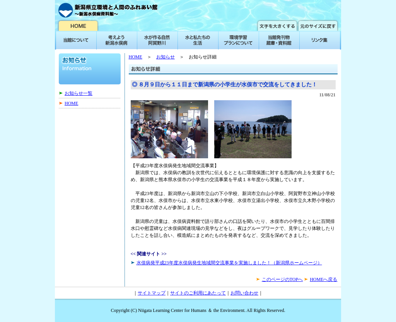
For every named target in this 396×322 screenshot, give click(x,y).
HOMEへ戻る (323, 279)
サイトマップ (152, 293)
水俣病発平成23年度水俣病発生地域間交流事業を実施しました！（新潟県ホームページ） (229, 262)
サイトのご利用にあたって (198, 293)
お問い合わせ (244, 293)
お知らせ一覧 (78, 93)
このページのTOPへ (282, 279)
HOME (71, 103)
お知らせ (165, 57)
